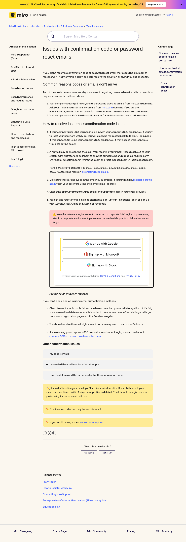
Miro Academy (164, 531)
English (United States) (149, 14)
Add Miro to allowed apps (22, 68)
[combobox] (93, 36)
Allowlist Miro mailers (23, 79)
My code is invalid (60, 353)
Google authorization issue (23, 111)
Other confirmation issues (167, 87)
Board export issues (22, 88)
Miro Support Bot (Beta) (20, 56)
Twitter (49, 433)
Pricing (131, 531)
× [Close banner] (181, 4)
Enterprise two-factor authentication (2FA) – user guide (74, 500)
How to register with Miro (57, 488)
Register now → (155, 4)
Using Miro (35, 26)
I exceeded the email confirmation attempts (74, 364)
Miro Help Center (17, 26)
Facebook (45, 433)
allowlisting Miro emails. (95, 171)
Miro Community (96, 531)
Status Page (60, 531)
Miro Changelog (23, 531)
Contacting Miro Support (20, 123)
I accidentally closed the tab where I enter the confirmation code (86, 375)
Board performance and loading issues (22, 98)
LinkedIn (54, 433)
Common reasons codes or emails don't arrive (169, 56)
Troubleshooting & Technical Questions (63, 26)
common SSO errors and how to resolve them (75, 336)
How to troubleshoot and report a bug (23, 136)
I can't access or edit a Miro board (23, 148)
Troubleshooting (94, 26)
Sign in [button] (169, 14)
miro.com (107, 107)
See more (14, 166)
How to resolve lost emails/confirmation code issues (170, 71)
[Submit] (51, 36)
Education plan (51, 506)
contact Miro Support (91, 422)
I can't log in (17, 159)
